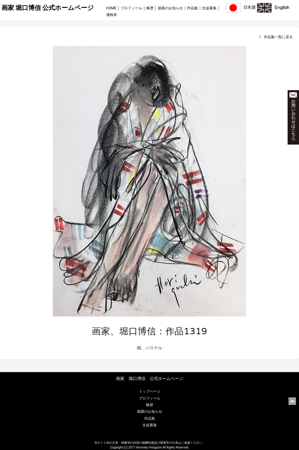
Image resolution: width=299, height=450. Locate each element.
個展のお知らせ (170, 8)
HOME (111, 8)
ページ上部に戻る (292, 401)
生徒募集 (209, 8)
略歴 (150, 8)
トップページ (149, 391)
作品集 (192, 8)
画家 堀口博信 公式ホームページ (47, 7)
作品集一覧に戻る (278, 37)
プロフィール (131, 8)
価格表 (111, 15)
